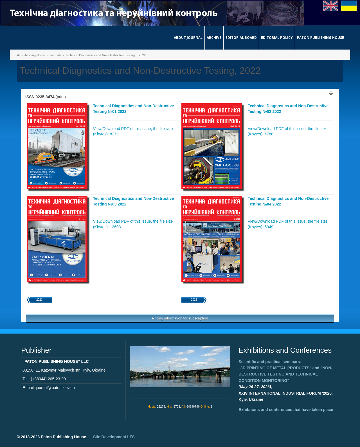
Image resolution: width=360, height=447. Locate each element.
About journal (188, 37)
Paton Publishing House (320, 37)
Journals (55, 55)
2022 (142, 55)
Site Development (114, 437)
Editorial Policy (277, 37)
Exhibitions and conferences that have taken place (285, 409)
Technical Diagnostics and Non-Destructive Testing (100, 55)
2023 (194, 299)
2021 (39, 299)
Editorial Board (241, 37)
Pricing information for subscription (180, 318)
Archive (214, 37)
